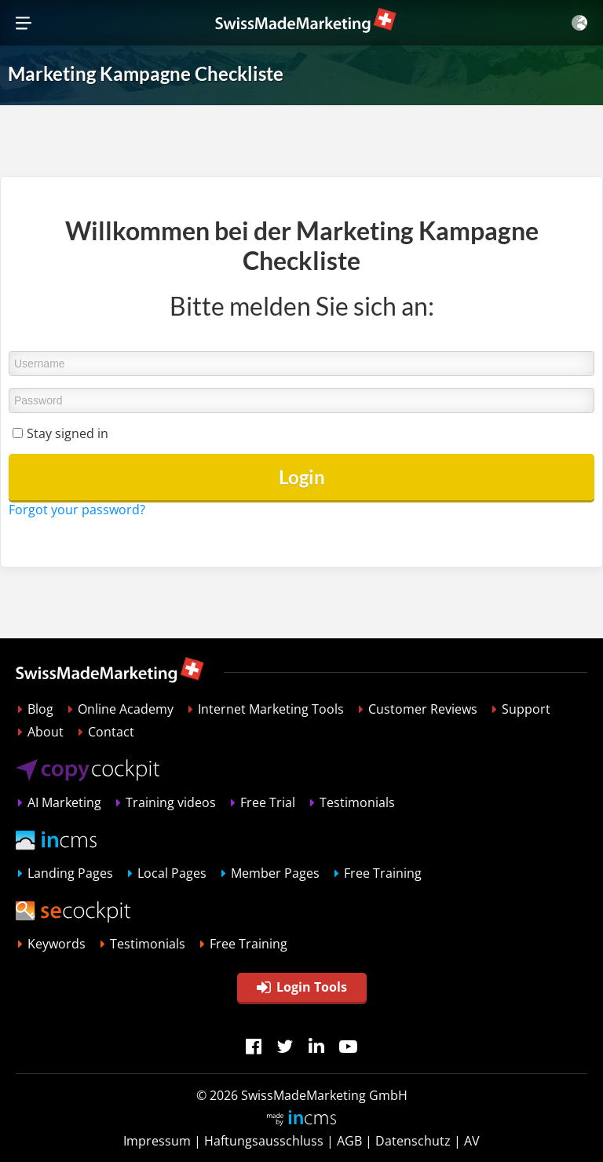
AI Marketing (64, 802)
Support (526, 709)
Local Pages (171, 873)
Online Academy (126, 709)
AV (472, 1140)
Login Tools (302, 987)
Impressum (157, 1140)
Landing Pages (70, 873)
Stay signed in (67, 433)
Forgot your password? (77, 509)
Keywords (56, 943)
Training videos (171, 802)
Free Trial (267, 802)
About (45, 731)
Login (302, 477)
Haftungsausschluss (263, 1140)
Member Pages (275, 873)
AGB (349, 1140)
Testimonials (357, 802)
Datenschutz (413, 1140)
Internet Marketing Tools (271, 709)
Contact (111, 731)
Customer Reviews (422, 709)
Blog (40, 709)
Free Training (383, 873)
